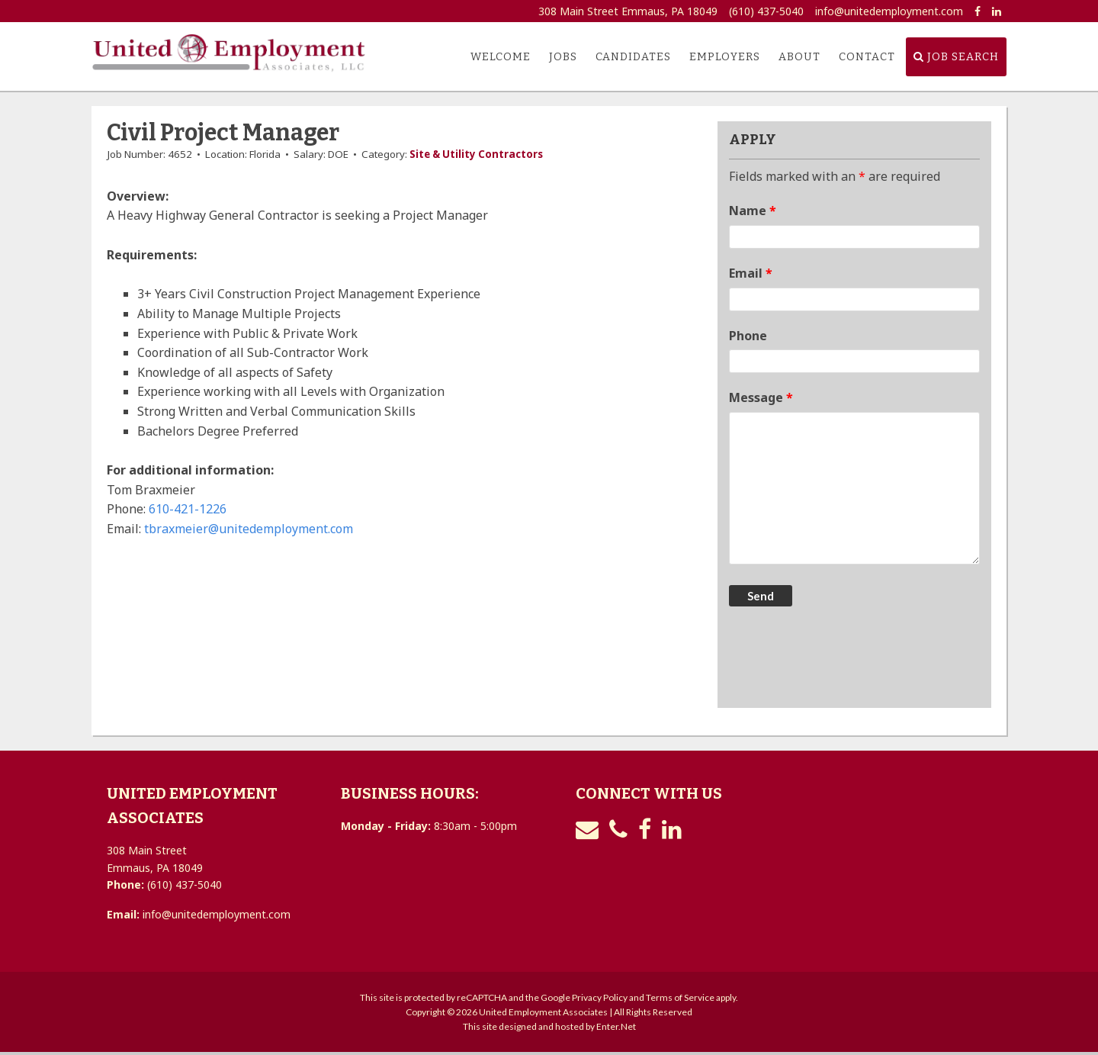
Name (752, 210)
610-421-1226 (187, 508)
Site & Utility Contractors (476, 154)
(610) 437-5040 (766, 11)
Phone (748, 335)
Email (750, 273)
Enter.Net (616, 1026)
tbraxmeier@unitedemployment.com (248, 528)
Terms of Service (680, 997)
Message (761, 397)
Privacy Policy (600, 997)
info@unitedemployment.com (889, 11)
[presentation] (845, 659)
